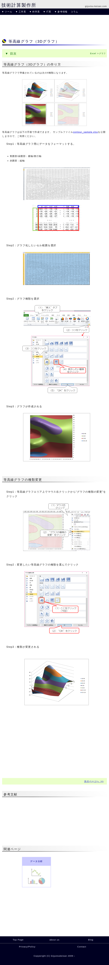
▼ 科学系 (34, 11)
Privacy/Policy (27, 946)
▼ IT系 (47, 11)
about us (54, 939)
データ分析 (36, 861)
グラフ (102, 53)
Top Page (18, 939)
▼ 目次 (11, 53)
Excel (93, 53)
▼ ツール (7, 11)
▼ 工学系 (20, 11)
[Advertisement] (54, 26)
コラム (74, 11)
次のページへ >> (94, 781)
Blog (90, 939)
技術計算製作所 (18, 5)
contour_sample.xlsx (85, 132)
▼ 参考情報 (61, 11)
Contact (81, 946)
